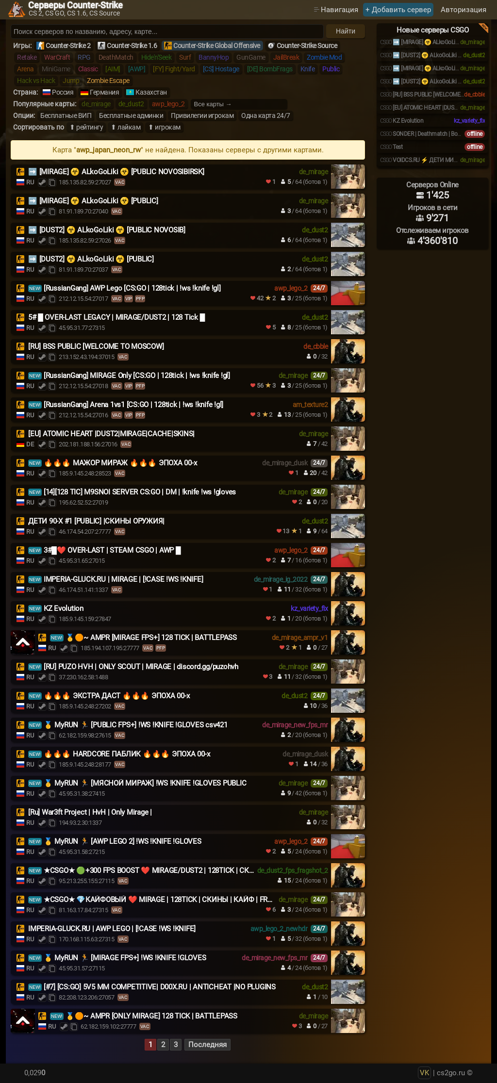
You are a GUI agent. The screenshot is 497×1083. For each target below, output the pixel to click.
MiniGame (56, 69)
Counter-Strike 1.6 (132, 45)
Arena (25, 69)
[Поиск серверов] (167, 31)
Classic (88, 69)
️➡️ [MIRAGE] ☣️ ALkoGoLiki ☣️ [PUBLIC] (93, 201)
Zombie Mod (324, 57)
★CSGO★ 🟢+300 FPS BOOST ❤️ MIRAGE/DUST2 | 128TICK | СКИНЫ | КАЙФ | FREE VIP (185, 870)
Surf (185, 57)
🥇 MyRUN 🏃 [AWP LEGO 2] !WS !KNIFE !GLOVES (122, 841)
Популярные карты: (44, 104)
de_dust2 (131, 104)
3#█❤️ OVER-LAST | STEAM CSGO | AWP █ (112, 550)
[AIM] (112, 69)
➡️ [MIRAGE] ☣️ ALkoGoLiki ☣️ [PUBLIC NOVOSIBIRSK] (116, 171)
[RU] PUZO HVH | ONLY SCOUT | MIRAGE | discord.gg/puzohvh (141, 666)
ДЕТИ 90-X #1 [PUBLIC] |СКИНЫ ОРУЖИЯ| (96, 521)
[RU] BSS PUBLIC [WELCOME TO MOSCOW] (96, 346)
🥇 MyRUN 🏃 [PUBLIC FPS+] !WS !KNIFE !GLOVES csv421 (136, 725)
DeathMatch (116, 57)
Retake (26, 57)
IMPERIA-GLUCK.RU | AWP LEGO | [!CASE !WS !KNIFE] (112, 928)
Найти (345, 31)
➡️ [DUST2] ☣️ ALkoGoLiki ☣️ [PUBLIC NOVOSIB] (106, 230)
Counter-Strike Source (307, 45)
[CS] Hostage (221, 69)
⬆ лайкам (125, 127)
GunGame (250, 57)
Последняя (207, 1044)
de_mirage (96, 104)
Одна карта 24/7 (265, 115)
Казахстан (151, 92)
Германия (104, 92)
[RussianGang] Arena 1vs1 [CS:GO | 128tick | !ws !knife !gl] (133, 404)
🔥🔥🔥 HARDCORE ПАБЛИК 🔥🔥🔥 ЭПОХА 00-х (127, 754)
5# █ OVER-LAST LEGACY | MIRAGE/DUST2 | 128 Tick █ (116, 317)
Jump (71, 80)
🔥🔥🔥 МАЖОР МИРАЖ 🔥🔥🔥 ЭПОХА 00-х (120, 463)
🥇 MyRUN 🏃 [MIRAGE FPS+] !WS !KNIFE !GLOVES (125, 957)
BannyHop (214, 57)
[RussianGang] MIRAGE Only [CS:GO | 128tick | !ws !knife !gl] (137, 375)
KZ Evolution (63, 608)
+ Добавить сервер (398, 9)
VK (424, 1072)
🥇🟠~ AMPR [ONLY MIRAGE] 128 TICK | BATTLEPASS (151, 1016)
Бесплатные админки (131, 115)
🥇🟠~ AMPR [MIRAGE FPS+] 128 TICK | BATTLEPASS (151, 637)
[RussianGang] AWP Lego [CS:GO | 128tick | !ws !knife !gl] (132, 288)
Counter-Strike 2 (68, 45)
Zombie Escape (108, 80)
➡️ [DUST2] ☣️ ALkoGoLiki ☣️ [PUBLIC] (91, 259)
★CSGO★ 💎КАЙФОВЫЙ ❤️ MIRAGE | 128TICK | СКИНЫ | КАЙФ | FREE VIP (166, 899)
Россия (62, 92)
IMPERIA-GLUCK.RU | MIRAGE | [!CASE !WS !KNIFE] (123, 579)
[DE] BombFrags (270, 69)
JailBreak (286, 57)
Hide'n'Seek (156, 57)
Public (330, 69)
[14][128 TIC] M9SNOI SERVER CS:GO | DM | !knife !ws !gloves (140, 492)
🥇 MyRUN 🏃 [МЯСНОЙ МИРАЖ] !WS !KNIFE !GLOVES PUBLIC (145, 783)
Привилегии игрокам (202, 115)
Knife (307, 69)
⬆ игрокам (164, 127)
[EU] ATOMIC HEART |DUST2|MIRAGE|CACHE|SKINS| (111, 433)
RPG (84, 57)
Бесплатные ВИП (65, 115)
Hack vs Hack (36, 80)
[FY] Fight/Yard (174, 69)
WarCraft (57, 57)
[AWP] (137, 69)
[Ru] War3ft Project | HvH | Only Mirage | (90, 812)
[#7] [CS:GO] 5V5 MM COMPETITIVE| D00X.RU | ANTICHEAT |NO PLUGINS (160, 987)
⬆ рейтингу (86, 127)
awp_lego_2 (168, 104)
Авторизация (463, 9)
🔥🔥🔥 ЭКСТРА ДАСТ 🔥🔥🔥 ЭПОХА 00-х (117, 695)
